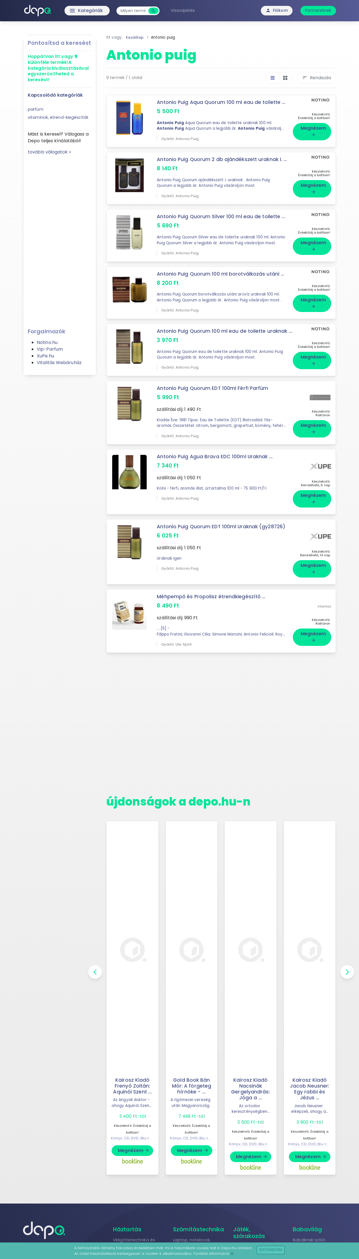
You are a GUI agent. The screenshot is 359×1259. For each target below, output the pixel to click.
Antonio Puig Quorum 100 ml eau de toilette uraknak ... (223, 333)
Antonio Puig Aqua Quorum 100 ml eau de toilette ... (222, 102)
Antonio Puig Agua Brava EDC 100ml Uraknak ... (215, 462)
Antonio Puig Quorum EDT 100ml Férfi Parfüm (213, 393)
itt (232, 1253)
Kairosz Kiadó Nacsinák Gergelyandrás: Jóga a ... (250, 1091)
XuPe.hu (45, 356)
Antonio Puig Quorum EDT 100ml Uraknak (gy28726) (222, 530)
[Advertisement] (59, 239)
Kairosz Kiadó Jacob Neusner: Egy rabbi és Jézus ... (309, 1091)
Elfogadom (270, 1249)
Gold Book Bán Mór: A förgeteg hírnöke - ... (191, 1088)
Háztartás (127, 1231)
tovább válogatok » (49, 152)
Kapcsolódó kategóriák (55, 95)
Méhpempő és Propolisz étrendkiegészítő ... (211, 598)
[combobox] (134, 11)
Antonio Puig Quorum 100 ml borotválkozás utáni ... (221, 273)
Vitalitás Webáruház (59, 362)
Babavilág (307, 1231)
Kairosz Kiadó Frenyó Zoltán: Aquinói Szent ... (132, 1088)
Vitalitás (324, 607)
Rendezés (316, 78)
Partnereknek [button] (318, 10)
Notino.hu (47, 342)
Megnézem (313, 131)
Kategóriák (76, 10)
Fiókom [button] (277, 10)
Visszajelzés (184, 10)
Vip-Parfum (50, 349)
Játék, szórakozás (249, 1234)
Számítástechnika (198, 1231)
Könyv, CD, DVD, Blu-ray (132, 1140)
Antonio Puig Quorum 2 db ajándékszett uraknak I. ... (222, 159)
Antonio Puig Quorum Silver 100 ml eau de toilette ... (222, 216)
